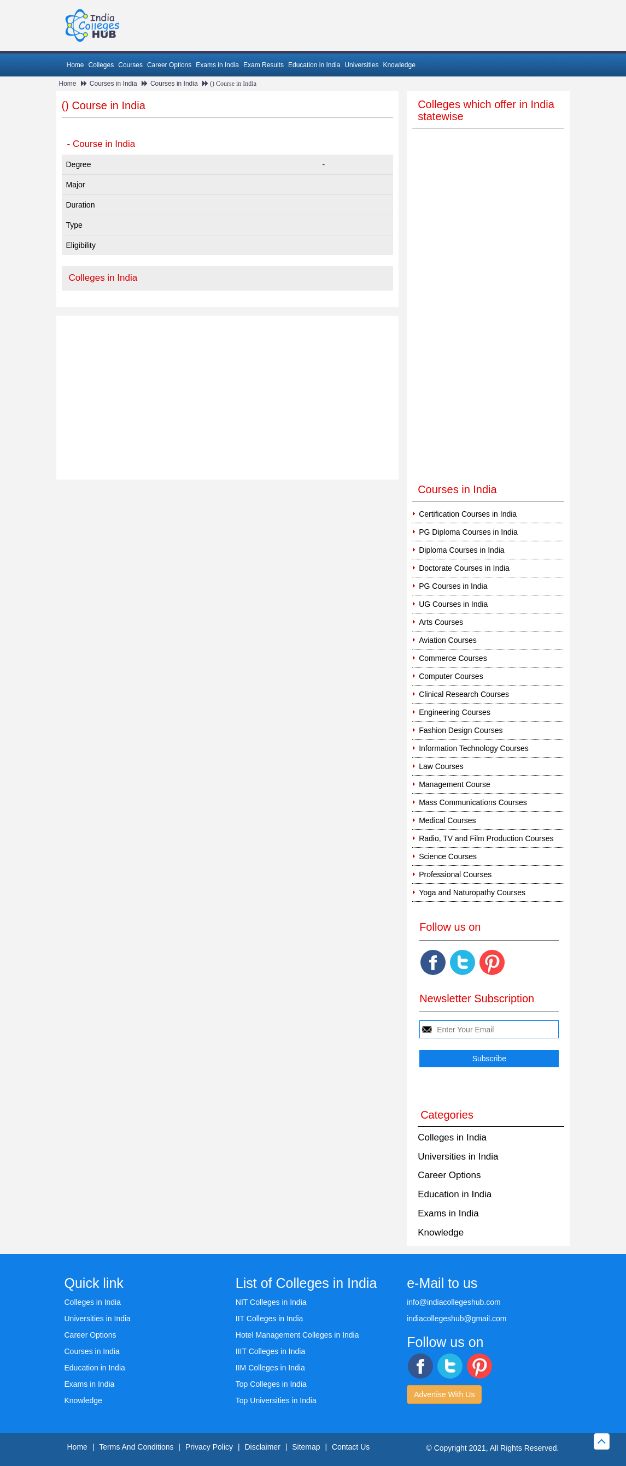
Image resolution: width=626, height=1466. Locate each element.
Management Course (454, 784)
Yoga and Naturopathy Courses (472, 892)
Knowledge (399, 65)
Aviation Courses (448, 640)
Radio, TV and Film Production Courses (486, 838)
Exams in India (217, 65)
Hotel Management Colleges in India (297, 1335)
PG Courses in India (453, 586)
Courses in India (113, 83)
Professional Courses (455, 874)
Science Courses (448, 856)
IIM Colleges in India (270, 1367)
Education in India (314, 65)
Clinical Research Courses (464, 694)
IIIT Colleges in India (270, 1351)
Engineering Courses (454, 712)
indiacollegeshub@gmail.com (456, 1318)
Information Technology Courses (474, 748)
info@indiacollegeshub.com (453, 1302)
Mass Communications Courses (473, 802)
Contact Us (351, 1447)
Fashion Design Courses (460, 730)
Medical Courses (447, 820)
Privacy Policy (209, 1447)
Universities (361, 65)
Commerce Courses (453, 658)
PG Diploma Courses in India (468, 532)
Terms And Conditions (136, 1447)
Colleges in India (103, 278)
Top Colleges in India (271, 1384)
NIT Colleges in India (271, 1302)
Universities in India (458, 1156)
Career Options (169, 65)
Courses (130, 65)
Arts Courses (441, 622)
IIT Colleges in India (269, 1318)
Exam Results (263, 65)
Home (75, 65)
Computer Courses (451, 676)
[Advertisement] (228, 397)
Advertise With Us (444, 1394)
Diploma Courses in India (461, 550)
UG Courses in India (453, 604)
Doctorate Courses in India (464, 568)
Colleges (101, 65)
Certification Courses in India (468, 514)
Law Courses (441, 766)
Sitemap (306, 1447)
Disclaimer (262, 1447)
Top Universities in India (276, 1400)
